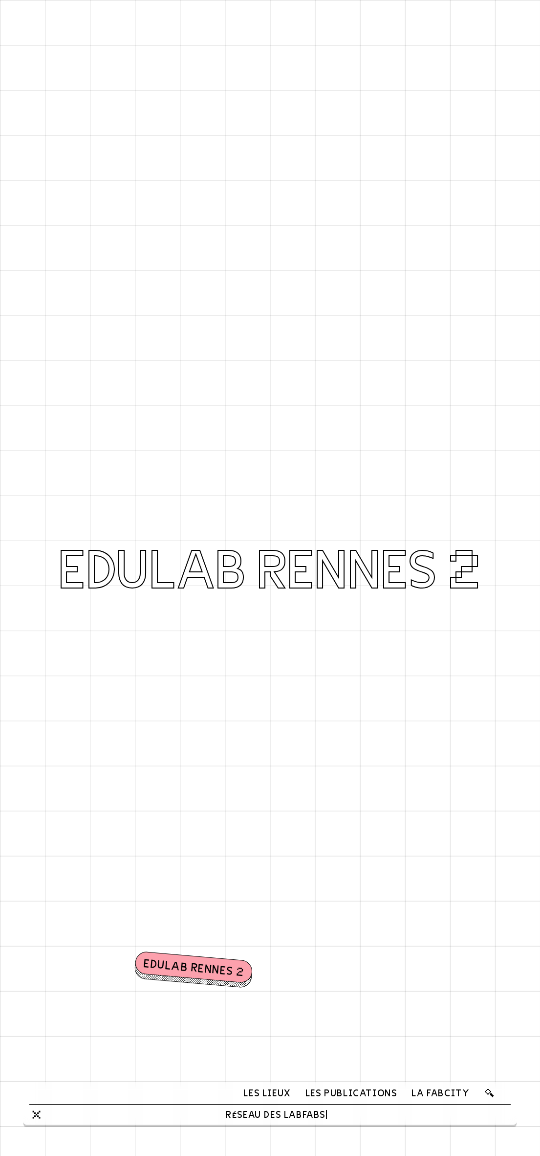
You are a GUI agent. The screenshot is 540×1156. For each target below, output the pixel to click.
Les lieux (266, 1092)
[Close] (36, 1115)
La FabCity (440, 1092)
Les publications (351, 1092)
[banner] (55, 1093)
